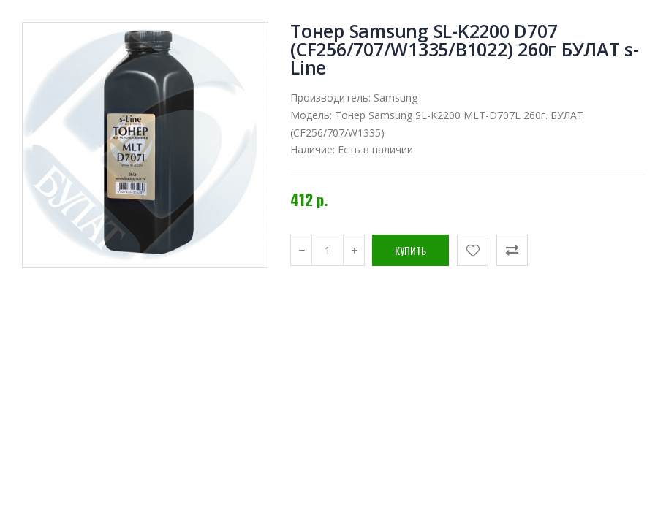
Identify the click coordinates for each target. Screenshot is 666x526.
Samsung (395, 97)
